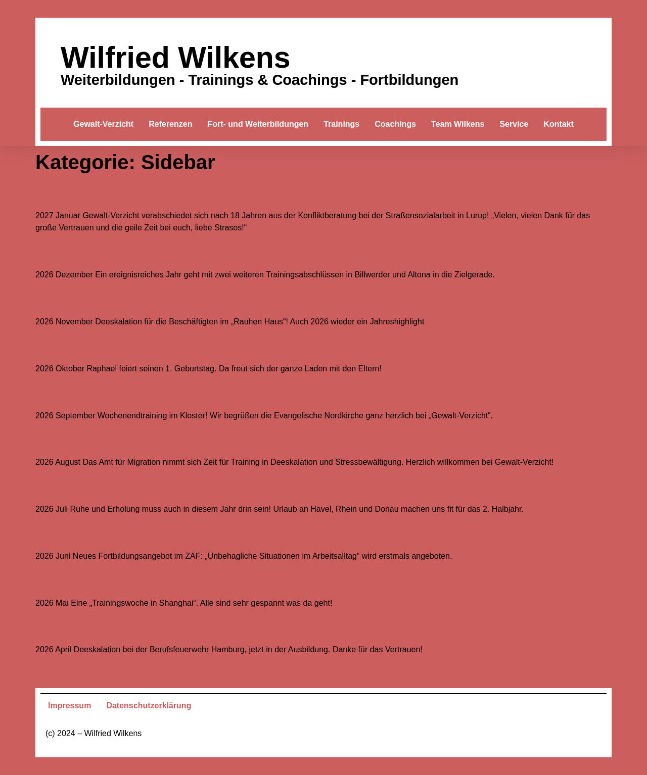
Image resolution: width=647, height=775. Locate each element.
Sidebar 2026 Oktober (118, 344)
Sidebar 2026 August (115, 438)
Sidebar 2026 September (129, 391)
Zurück (54, 671)
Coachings (395, 124)
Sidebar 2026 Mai (101, 579)
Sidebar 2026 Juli (101, 485)
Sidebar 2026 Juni (104, 532)
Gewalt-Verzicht (103, 124)
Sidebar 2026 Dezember (126, 251)
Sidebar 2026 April (105, 626)
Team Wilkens (457, 124)
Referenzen (170, 124)
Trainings (341, 124)
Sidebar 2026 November (127, 298)
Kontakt (558, 124)
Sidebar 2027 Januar (114, 192)
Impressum (69, 705)
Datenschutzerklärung (148, 705)
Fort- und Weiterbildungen (257, 124)
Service (513, 124)
